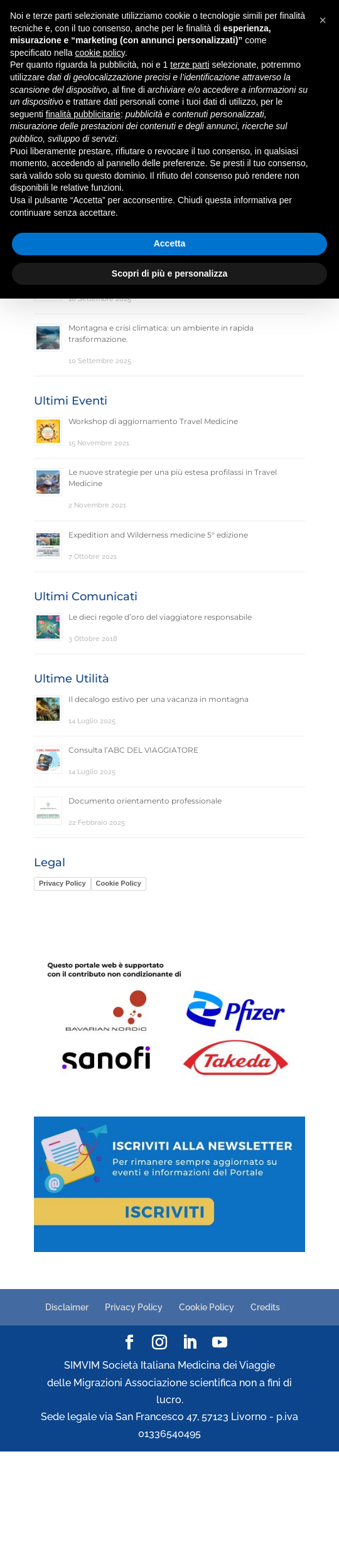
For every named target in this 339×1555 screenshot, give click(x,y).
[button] (323, 20)
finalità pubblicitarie (83, 114)
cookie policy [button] (100, 53)
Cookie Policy (118, 883)
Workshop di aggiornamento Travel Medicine (153, 421)
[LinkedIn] (189, 1343)
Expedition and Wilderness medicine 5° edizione (158, 534)
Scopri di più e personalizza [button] (169, 273)
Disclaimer (67, 1307)
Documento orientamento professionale (145, 800)
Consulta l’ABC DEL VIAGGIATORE (133, 750)
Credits (265, 1307)
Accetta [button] (170, 243)
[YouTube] (219, 1343)
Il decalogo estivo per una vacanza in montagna (158, 699)
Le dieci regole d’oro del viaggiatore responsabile (160, 617)
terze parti (189, 65)
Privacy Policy (62, 883)
